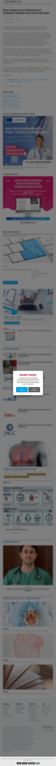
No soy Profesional (34, 389)
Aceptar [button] (18, 763)
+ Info (38, 763)
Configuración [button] (32, 763)
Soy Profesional (22, 389)
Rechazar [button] (25, 763)
